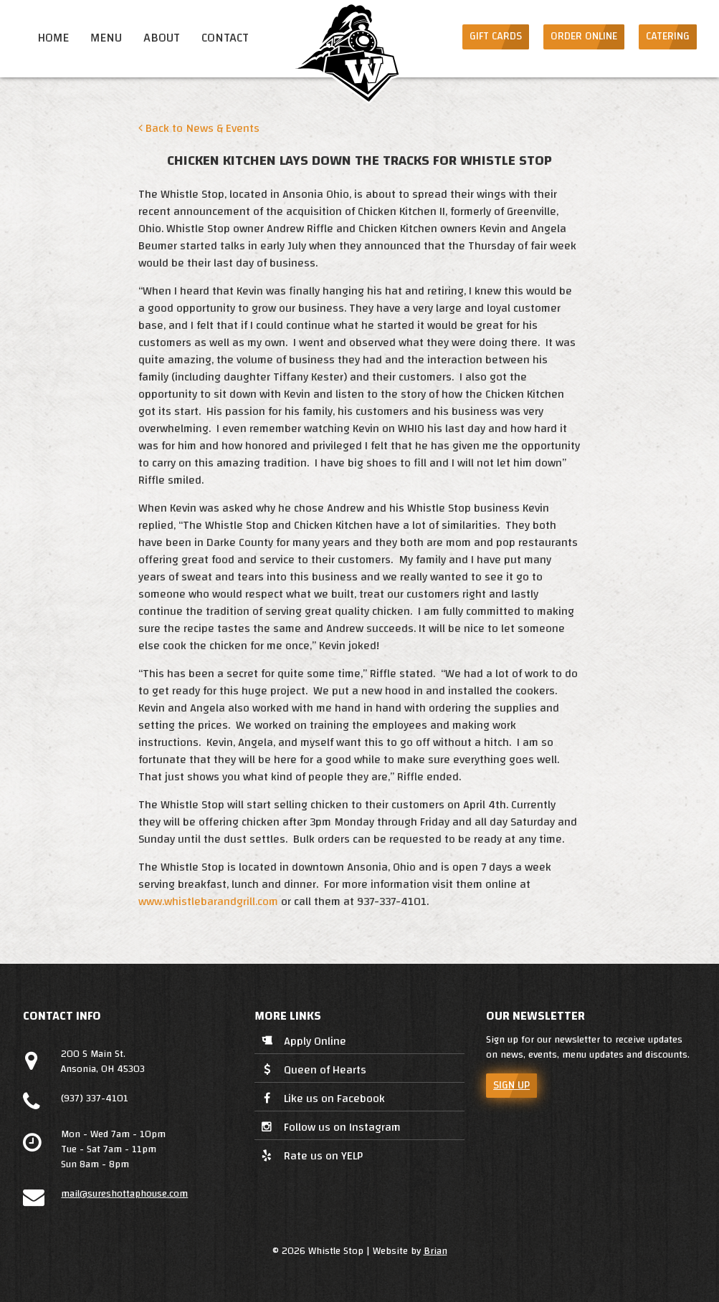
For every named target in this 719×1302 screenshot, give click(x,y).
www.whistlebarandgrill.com (208, 901)
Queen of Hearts (312, 1071)
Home (53, 38)
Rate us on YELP (310, 1155)
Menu (106, 38)
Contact (225, 38)
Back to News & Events (198, 128)
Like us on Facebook (321, 1099)
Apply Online (302, 1042)
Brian (435, 1251)
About (161, 38)
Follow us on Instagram (329, 1128)
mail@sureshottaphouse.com (124, 1193)
